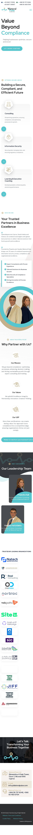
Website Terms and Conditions (12, 815)
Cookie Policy (7, 818)
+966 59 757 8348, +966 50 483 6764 (18, 793)
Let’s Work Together (12, 48)
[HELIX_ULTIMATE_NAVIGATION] (31, 10)
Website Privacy (18, 818)
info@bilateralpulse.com (18, 785)
